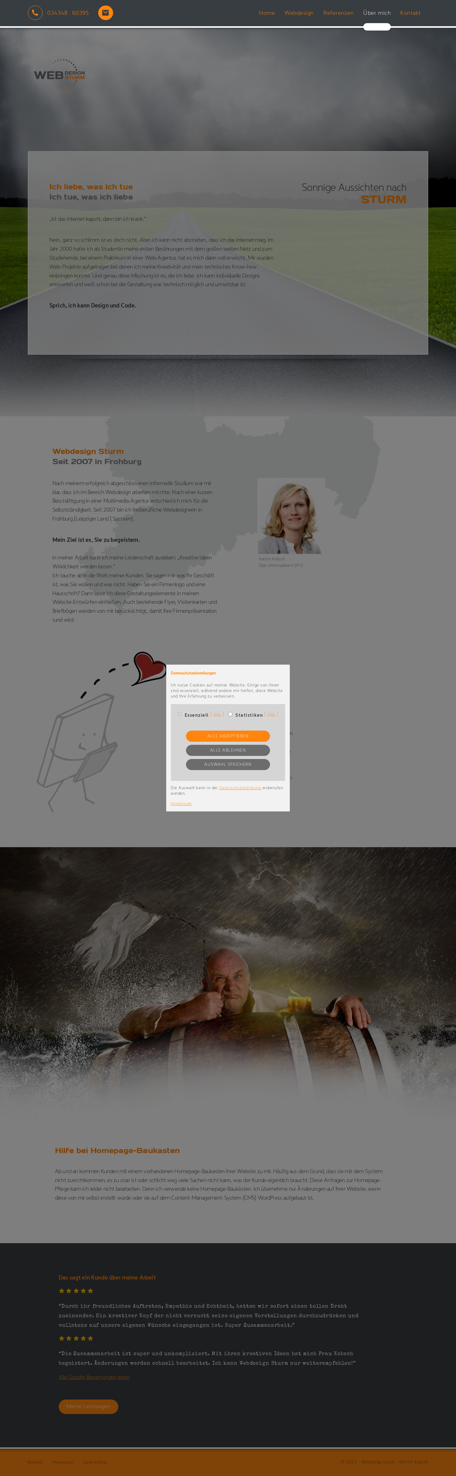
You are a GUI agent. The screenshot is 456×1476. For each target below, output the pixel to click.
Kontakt (410, 13)
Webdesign (299, 13)
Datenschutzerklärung (240, 788)
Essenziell (197, 716)
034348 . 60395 (68, 13)
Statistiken (249, 716)
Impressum (181, 804)
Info (217, 714)
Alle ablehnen (228, 750)
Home (267, 13)
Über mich (377, 13)
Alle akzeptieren (228, 736)
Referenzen (338, 13)
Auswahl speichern (227, 765)
